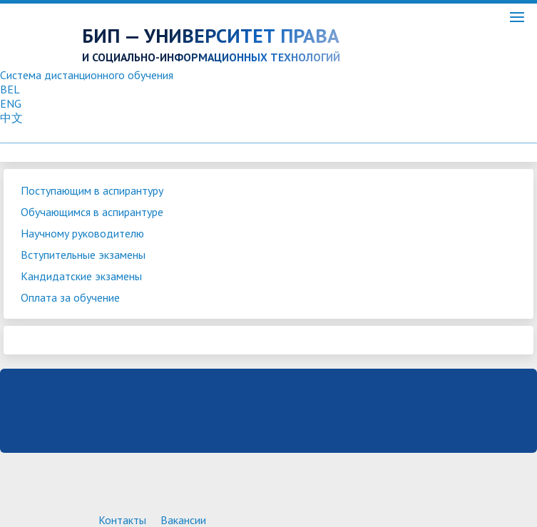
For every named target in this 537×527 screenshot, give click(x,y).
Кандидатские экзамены (81, 276)
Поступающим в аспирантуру (92, 190)
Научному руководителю (82, 233)
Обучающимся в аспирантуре (92, 212)
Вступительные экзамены (83, 254)
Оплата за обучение (70, 297)
